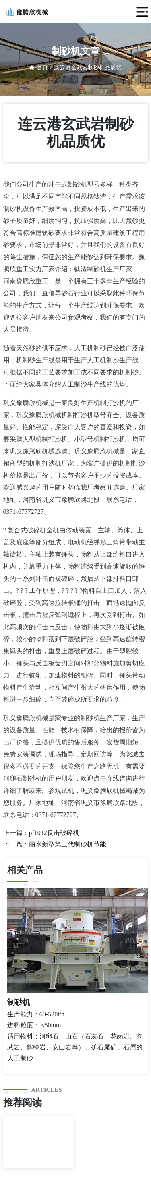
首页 (42, 67)
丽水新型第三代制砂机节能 (67, 844)
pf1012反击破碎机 (54, 832)
